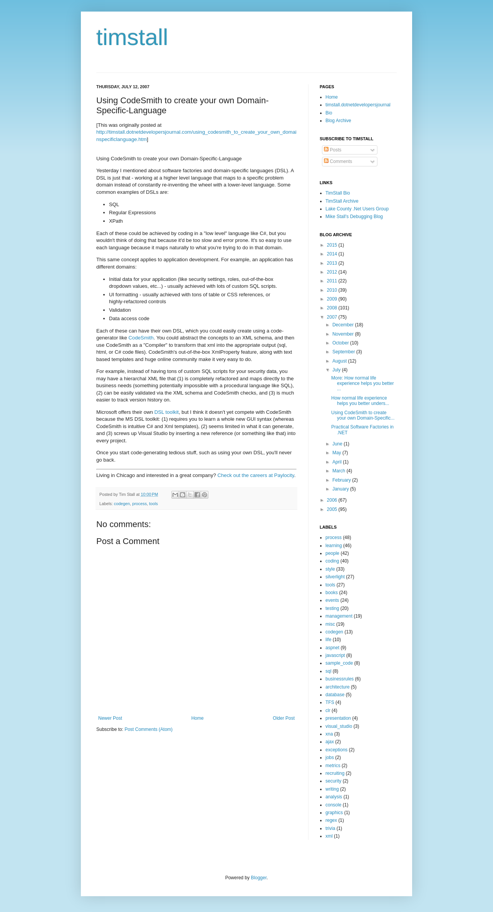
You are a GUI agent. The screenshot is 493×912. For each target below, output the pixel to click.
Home (197, 718)
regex (331, 820)
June (338, 444)
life (328, 639)
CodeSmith (141, 338)
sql (328, 671)
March (339, 471)
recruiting (334, 773)
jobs (329, 757)
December (343, 325)
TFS (329, 702)
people (332, 553)
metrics (332, 765)
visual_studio (338, 726)
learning (333, 545)
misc (330, 624)
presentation (338, 718)
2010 (333, 290)
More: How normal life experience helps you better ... (362, 383)
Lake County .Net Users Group (357, 209)
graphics (334, 812)
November (343, 334)
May (337, 452)
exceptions (336, 749)
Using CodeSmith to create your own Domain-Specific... (362, 415)
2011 (333, 281)
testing (332, 608)
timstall (132, 37)
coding (332, 561)
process (139, 503)
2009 (333, 299)
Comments (338, 161)
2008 (333, 308)
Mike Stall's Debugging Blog (354, 216)
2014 (333, 254)
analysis (333, 796)
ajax (329, 741)
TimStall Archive (342, 201)
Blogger (259, 877)
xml (329, 836)
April (337, 462)
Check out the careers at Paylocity (256, 475)
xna (329, 734)
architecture (337, 687)
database (334, 694)
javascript (335, 655)
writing (332, 789)
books (331, 592)
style (330, 569)
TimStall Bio (337, 193)
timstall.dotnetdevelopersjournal (358, 104)
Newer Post (110, 718)
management (338, 616)
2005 (333, 509)
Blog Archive (338, 120)
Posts (332, 150)
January (341, 489)
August (340, 361)
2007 (333, 317)
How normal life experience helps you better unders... (360, 400)
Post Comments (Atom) (148, 729)
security (333, 781)
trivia (330, 828)
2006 (333, 500)
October (341, 343)
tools (153, 503)
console (333, 805)
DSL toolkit (166, 412)
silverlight (335, 576)
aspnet (332, 647)
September (344, 351)
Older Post (284, 718)
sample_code (339, 663)
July (337, 370)
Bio (328, 113)
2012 (333, 272)
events (332, 600)
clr (327, 710)
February (342, 480)
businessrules (339, 679)
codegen (122, 503)
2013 (333, 263)
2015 (333, 245)
